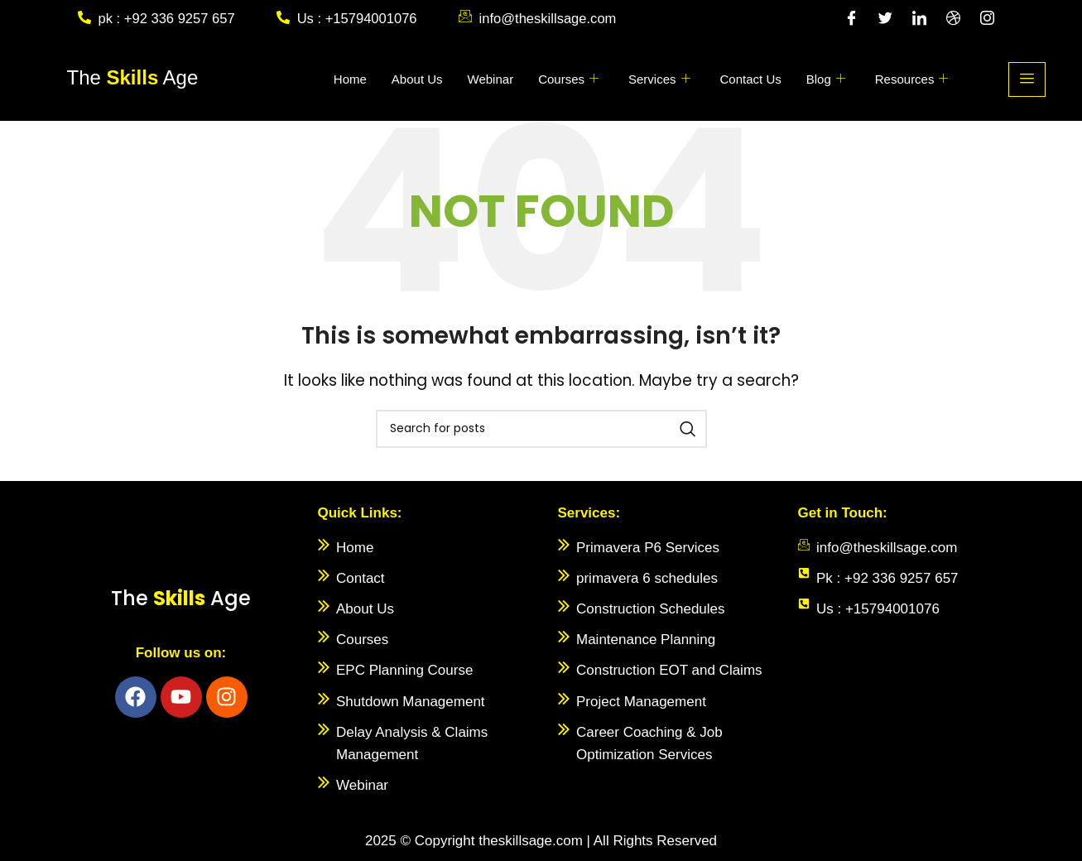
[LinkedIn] (919, 19)
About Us (417, 79)
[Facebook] (851, 19)
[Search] (541, 429)
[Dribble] (953, 19)
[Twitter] (885, 19)
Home (350, 79)
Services (659, 79)
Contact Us (750, 79)
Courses (568, 79)
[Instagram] (987, 19)
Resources (912, 79)
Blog (825, 79)
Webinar (491, 79)
